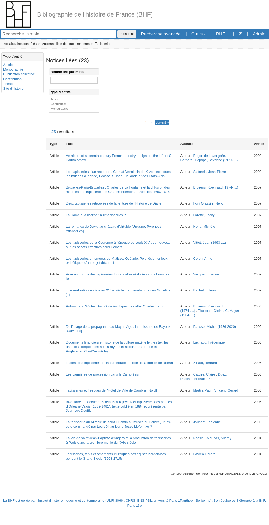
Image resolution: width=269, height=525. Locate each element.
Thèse (8, 84)
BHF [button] (222, 33)
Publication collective (19, 74)
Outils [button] (198, 33)
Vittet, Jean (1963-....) (209, 242)
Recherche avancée (160, 33)
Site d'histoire (13, 88)
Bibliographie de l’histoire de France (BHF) (95, 14)
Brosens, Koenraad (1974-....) (215, 187)
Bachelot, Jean (204, 290)
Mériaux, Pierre (204, 379)
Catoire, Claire (204, 374)
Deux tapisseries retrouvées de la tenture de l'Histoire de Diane (114, 203)
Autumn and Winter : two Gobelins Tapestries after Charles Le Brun (117, 306)
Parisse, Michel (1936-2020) (214, 327)
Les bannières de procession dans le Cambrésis (102, 374)
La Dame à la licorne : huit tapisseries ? (96, 215)
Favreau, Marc (204, 454)
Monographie (13, 69)
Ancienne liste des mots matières (66, 44)
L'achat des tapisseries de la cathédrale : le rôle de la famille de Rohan (119, 363)
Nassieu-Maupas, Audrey (212, 438)
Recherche (126, 34)
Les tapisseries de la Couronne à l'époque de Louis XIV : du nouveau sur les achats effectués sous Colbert (118, 244)
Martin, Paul (202, 390)
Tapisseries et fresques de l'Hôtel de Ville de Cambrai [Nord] (111, 390)
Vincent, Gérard (226, 390)
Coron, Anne (202, 258)
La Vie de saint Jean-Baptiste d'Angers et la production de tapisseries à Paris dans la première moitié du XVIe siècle (118, 440)
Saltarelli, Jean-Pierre (209, 172)
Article (8, 65)
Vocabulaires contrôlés (20, 44)
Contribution (12, 79)
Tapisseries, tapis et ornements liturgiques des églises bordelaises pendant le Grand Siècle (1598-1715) (116, 456)
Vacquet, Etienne (206, 274)
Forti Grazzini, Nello (208, 203)
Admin (259, 33)
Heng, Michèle (204, 226)
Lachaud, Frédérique (209, 342)
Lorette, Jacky (204, 215)
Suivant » (162, 122)
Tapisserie (102, 44)
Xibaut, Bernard (205, 363)
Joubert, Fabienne (207, 422)
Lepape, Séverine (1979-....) (216, 160)
